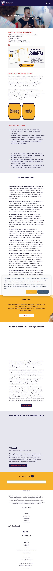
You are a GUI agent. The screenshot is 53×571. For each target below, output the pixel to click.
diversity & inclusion (24, 500)
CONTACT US (26, 315)
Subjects (26, 513)
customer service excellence (33, 500)
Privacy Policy (27, 522)
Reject (43, 291)
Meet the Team (26, 516)
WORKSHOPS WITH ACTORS (18, 465)
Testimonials (26, 520)
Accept (31, 291)
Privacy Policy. (37, 281)
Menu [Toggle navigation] (48, 3)
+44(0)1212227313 (25, 567)
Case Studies (26, 518)
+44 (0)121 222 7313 (26, 557)
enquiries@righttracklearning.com (26, 559)
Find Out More (26, 405)
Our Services (26, 515)
